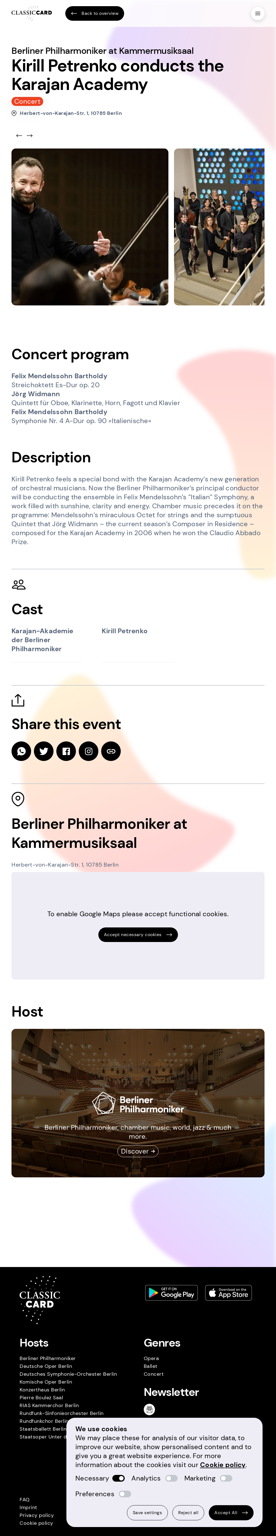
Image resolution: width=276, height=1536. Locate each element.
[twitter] (44, 751)
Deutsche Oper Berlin (46, 1366)
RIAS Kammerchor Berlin (49, 1405)
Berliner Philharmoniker (48, 1358)
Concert (154, 1374)
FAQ (25, 1499)
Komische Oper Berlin (46, 1382)
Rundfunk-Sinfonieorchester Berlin (62, 1413)
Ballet (150, 1366)
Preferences (94, 1493)
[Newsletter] (151, 1409)
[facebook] (66, 751)
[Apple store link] (228, 1293)
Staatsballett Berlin (43, 1429)
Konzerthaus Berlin (42, 1389)
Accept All (231, 1513)
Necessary (92, 1478)
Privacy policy (37, 1515)
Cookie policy (36, 1523)
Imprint (28, 1507)
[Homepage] (31, 13)
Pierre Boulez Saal (41, 1397)
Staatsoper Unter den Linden (55, 1436)
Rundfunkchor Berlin (44, 1421)
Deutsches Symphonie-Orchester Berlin (68, 1374)
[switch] (118, 1478)
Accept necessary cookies (138, 935)
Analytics (146, 1478)
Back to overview (95, 13)
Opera (151, 1358)
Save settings (147, 1513)
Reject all (188, 1513)
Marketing (199, 1478)
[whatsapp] (21, 751)
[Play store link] (171, 1293)
